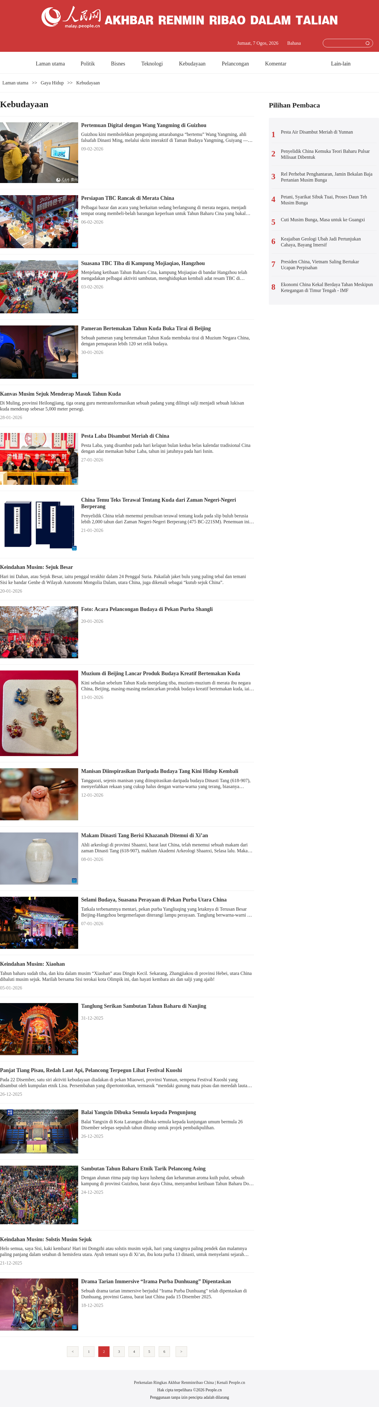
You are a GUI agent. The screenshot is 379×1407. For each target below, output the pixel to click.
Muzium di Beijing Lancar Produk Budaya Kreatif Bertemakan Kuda (160, 673)
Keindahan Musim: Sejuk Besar (36, 567)
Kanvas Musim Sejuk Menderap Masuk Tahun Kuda (60, 394)
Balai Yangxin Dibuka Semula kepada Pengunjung (138, 1112)
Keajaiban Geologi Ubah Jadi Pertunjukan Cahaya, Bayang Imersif (321, 241)
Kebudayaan (193, 64)
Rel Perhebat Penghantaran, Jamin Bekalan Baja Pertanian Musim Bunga (326, 176)
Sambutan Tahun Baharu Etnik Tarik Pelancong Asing (143, 1169)
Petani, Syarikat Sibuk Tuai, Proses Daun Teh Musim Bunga (324, 199)
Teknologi (152, 64)
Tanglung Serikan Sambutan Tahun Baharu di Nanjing (143, 1006)
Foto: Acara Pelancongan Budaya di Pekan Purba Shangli (147, 609)
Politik (88, 64)
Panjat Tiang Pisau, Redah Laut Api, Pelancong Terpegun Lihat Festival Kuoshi (91, 1070)
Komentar (275, 64)
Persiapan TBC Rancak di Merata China (127, 198)
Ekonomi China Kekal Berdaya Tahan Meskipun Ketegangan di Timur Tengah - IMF (327, 287)
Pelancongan (236, 64)
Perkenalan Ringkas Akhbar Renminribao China (174, 1382)
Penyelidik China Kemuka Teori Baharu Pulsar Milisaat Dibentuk (325, 154)
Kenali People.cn (230, 1382)
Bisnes (119, 64)
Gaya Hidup (52, 82)
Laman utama (50, 64)
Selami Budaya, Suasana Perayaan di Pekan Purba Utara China (154, 900)
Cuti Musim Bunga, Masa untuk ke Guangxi (323, 219)
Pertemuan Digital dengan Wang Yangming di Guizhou (143, 125)
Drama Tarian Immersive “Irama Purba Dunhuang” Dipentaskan (156, 1281)
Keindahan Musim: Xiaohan (32, 964)
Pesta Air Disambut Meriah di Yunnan (317, 131)
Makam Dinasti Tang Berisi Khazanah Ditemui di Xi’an (144, 835)
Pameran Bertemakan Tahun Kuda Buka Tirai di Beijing (146, 328)
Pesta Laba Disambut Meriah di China (125, 436)
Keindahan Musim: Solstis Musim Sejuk (46, 1239)
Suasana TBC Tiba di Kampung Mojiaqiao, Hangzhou (143, 263)
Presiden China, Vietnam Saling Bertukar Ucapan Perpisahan (320, 264)
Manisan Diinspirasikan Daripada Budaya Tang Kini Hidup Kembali (159, 771)
